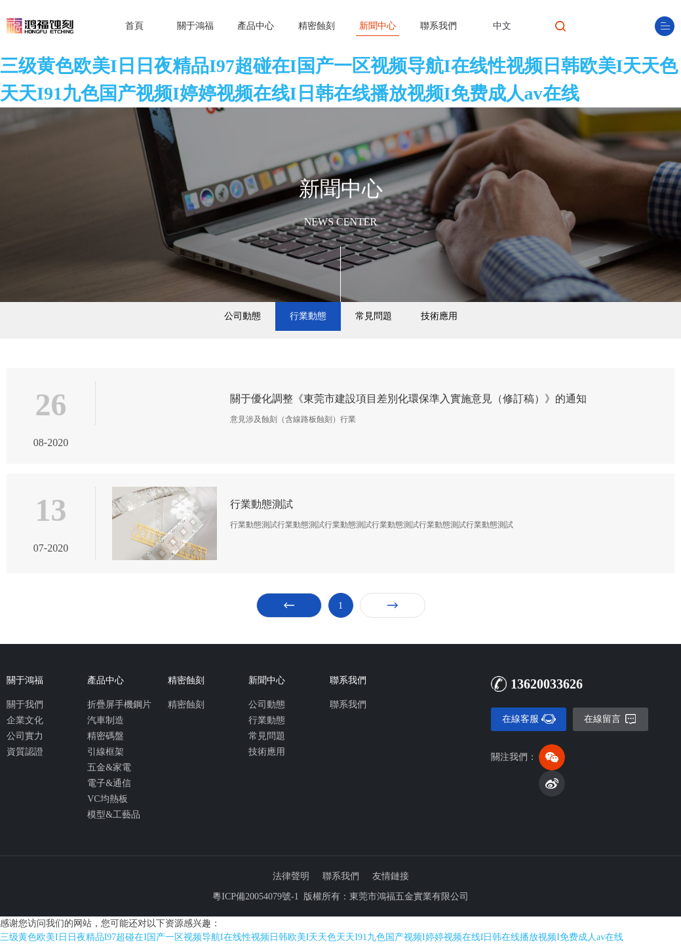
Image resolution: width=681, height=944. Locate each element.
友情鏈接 (390, 876)
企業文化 (25, 720)
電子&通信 (109, 783)
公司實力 (25, 736)
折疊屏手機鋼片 (119, 704)
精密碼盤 (105, 736)
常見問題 (373, 316)
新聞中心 (377, 26)
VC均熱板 (107, 799)
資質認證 (25, 752)
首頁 (134, 26)
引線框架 (105, 752)
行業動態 (308, 316)
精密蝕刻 (316, 26)
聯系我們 (438, 26)
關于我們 (25, 704)
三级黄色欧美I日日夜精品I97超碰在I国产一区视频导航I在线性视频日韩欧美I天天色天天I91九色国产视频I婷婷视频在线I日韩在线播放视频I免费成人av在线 (339, 80)
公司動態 (242, 316)
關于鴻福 (195, 26)
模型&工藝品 (113, 815)
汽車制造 (105, 720)
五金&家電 (109, 767)
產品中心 (255, 26)
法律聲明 (291, 876)
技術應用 (439, 316)
